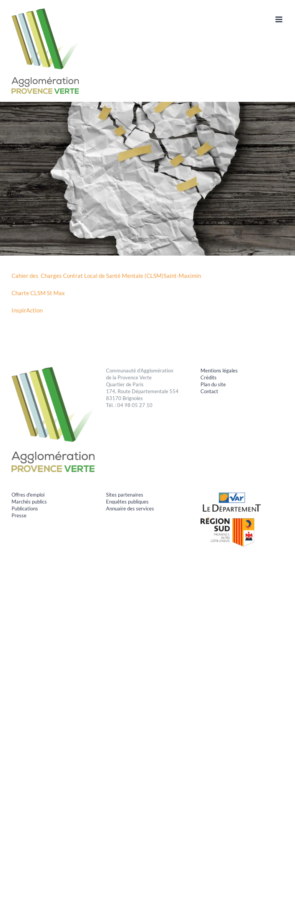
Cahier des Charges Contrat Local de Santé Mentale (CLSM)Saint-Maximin (106, 275)
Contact (209, 391)
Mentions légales (219, 370)
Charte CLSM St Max (38, 292)
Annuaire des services (130, 508)
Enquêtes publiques (127, 502)
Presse (19, 515)
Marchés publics (29, 502)
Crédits (209, 377)
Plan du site (213, 384)
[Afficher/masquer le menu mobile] (279, 19)
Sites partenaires (124, 495)
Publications (25, 508)
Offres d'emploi (28, 495)
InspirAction (27, 310)
